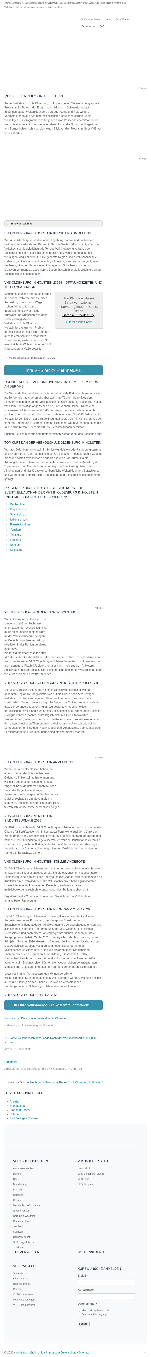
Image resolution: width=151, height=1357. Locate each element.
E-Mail (83, 1274)
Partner (17, 1287)
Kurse (108, 19)
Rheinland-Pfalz (21, 1220)
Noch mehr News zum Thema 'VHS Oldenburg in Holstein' (66, 1081)
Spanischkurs (18, 513)
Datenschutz (87, 1302)
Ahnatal (14, 1100)
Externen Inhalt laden (79, 321)
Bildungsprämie (21, 1282)
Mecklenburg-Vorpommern (27, 1204)
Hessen (17, 1198)
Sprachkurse (122, 19)
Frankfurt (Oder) (20, 1108)
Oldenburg (11, 1060)
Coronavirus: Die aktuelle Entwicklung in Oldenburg (36, 1017)
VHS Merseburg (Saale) (91, 1172)
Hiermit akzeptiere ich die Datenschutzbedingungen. (95, 1311)
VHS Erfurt (84, 1177)
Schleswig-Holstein (23, 1241)
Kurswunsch (86, 1288)
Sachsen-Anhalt (21, 1235)
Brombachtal (17, 1104)
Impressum (53, 1351)
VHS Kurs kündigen (24, 1298)
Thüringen (18, 1246)
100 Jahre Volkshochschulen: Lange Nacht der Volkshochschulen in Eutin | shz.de (50, 1038)
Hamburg (18, 1193)
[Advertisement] (75, 61)
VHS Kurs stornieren (24, 1303)
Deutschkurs (18, 503)
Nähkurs (15, 543)
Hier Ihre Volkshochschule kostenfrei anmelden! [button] (48, 1004)
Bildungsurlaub (21, 1277)
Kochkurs (16, 548)
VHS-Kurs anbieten (23, 1293)
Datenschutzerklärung (78, 315)
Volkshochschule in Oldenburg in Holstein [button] (29, 358)
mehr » (58, 7)
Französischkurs (20, 523)
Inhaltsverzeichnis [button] (19, 223)
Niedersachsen (21, 1209)
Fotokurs (15, 538)
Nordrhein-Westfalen (24, 1214)
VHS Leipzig (84, 1167)
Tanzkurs (15, 533)
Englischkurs (18, 508)
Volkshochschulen (90, 19)
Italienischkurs (19, 518)
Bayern (17, 1172)
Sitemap (84, 1351)
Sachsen (18, 1230)
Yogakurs (16, 528)
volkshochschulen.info (29, 1351)
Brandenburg (20, 1183)
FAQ (102, 26)
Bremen (17, 1188)
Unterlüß (15, 1112)
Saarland (18, 1225)
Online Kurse (88, 26)
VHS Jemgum (85, 1183)
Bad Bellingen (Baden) (24, 1117)
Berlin (16, 1177)
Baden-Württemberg (24, 1167)
